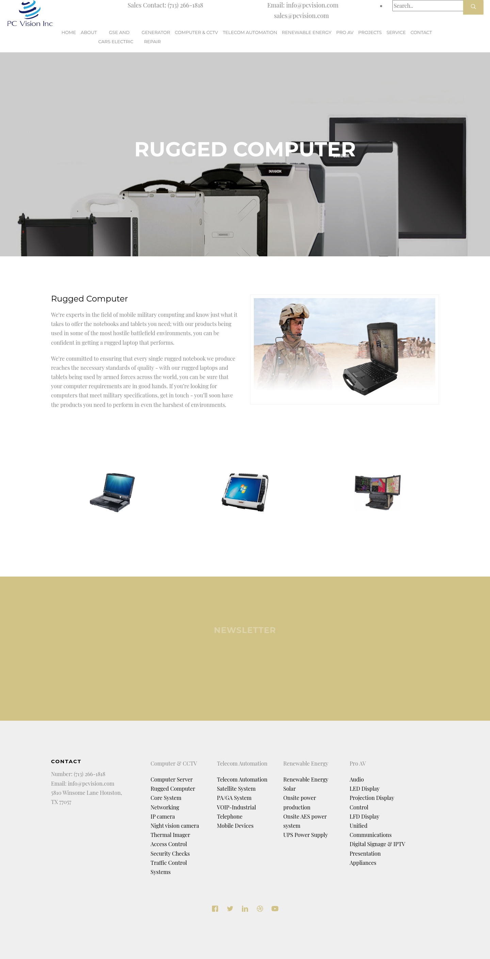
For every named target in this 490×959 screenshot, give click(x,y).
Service (396, 37)
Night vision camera (175, 825)
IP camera (163, 816)
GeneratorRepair (156, 37)
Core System (166, 797)
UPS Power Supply (305, 834)
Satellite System (236, 788)
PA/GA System (234, 797)
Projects (370, 37)
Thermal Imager (170, 834)
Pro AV (345, 37)
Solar (289, 788)
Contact (421, 37)
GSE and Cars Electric (115, 37)
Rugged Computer (173, 788)
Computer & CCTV (196, 37)
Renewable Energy (305, 779)
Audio (357, 779)
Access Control (169, 843)
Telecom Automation (250, 37)
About (89, 37)
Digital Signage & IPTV (377, 843)
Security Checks (170, 853)
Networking (165, 807)
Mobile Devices (235, 825)
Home (69, 37)
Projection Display (372, 797)
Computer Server (172, 779)
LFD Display (364, 816)
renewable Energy (306, 37)
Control (359, 807)
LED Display (365, 788)
